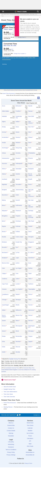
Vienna (30, 315)
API (30, 441)
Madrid (17, 294)
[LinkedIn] (20, 462)
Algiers (4, 121)
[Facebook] (14, 462)
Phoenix (30, 158)
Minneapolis (19, 326)
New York (30, 127)
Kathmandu (19, 205)
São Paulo (31, 221)
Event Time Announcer (9, 93)
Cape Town (5, 284)
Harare (17, 132)
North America (10, 90)
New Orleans (30, 122)
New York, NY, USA (10, 45)
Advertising (11, 444)
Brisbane (4, 242)
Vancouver (31, 310)
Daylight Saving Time (15, 359)
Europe (35, 90)
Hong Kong (19, 147)
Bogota (4, 226)
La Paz (17, 252)
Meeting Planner (8, 407)
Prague (30, 163)
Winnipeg (30, 331)
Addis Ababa (5, 111)
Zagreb (30, 341)
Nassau (30, 111)
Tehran (30, 294)
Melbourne (18, 310)
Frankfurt (18, 111)
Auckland (4, 179)
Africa (5, 90)
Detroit (4, 331)
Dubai (3, 346)
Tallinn (30, 278)
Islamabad (18, 168)
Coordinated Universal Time (12, 367)
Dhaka (3, 336)
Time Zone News (8, 394)
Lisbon (17, 278)
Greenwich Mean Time (28, 367)
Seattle (30, 226)
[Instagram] (23, 462)
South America (18, 90)
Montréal (18, 341)
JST (12, 33)
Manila (17, 305)
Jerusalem (18, 184)
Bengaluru (5, 216)
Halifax (17, 121)
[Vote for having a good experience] (17, 415)
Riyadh (30, 179)
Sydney (30, 268)
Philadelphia (31, 153)
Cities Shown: (21, 103)
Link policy (11, 442)
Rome (30, 184)
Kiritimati (18, 226)
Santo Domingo (30, 216)
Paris (29, 142)
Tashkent (30, 284)
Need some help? (10, 380)
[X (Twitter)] (17, 462)
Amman (4, 132)
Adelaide (4, 116)
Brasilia (4, 236)
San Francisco (31, 195)
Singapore (31, 242)
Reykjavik (31, 168)
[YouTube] (26, 462)
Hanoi (17, 127)
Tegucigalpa (31, 289)
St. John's (31, 252)
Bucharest (4, 252)
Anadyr (4, 142)
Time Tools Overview (9, 396)
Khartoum (18, 210)
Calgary (4, 273)
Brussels (4, 247)
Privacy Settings (11, 455)
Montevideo (19, 336)
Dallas (3, 310)
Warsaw (30, 320)
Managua (18, 299)
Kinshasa (18, 221)
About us (11, 423)
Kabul (17, 195)
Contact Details (11, 430)
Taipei (30, 273)
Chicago (4, 299)
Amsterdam (5, 137)
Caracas (4, 289)
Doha (3, 341)
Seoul (29, 231)
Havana (18, 137)
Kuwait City (19, 242)
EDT (12, 49)
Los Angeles (19, 289)
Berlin (3, 221)
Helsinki (18, 142)
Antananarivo (5, 158)
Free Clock (32, 14)
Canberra (4, 278)
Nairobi (30, 106)
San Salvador (30, 206)
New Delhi (31, 116)
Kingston (18, 216)
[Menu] (3, 11)
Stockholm (31, 257)
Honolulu (18, 153)
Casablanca (5, 294)
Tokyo (30, 299)
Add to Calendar (27, 57)
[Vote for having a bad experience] (20, 415)
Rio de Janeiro (30, 174)
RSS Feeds (30, 446)
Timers (30, 436)
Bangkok (4, 189)
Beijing (4, 200)
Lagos (17, 257)
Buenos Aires (5, 263)
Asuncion (4, 163)
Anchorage (5, 147)
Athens (4, 168)
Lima (17, 273)
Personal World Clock (24, 14)
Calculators (30, 438)
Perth (29, 147)
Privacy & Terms (28, 463)
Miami (17, 320)
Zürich (30, 346)
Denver (4, 326)
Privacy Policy (11, 452)
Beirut (3, 205)
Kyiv (17, 247)
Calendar (30, 428)
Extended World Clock (14, 14)
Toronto (30, 305)
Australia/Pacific (29, 90)
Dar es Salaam (4, 316)
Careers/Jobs (11, 425)
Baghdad (4, 184)
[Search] (38, 11)
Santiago (30, 210)
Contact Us (37, 415)
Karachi (18, 200)
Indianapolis (19, 163)
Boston (4, 231)
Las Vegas (18, 268)
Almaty (4, 127)
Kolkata (18, 231)
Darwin (4, 320)
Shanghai (30, 236)
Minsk (17, 331)
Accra (3, 106)
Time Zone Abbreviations (10, 391)
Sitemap (11, 433)
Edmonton (18, 106)
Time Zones (30, 425)
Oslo (29, 132)
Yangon (30, 336)
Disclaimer (11, 447)
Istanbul (18, 174)
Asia (24, 90)
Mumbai (18, 352)
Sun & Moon (30, 433)
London (18, 284)
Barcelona (4, 195)
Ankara (4, 153)
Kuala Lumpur (19, 236)
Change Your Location (19, 53)
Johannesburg (19, 189)
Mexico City (19, 315)
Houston (18, 158)
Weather (30, 430)
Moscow (18, 346)
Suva (29, 263)
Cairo (3, 268)
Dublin (3, 352)
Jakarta (18, 179)
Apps (30, 443)
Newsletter (11, 436)
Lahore (17, 263)
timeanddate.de (30, 455)
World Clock (30, 423)
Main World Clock (5, 14)
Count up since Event (16, 57)
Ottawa (30, 137)
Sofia (29, 247)
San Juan (30, 200)
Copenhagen (5, 305)
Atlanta (4, 174)
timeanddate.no (30, 452)
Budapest (4, 257)
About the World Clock (10, 386)
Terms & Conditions (11, 449)
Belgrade (4, 210)
